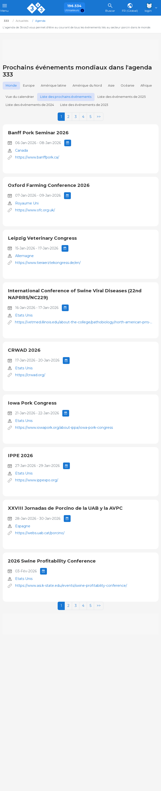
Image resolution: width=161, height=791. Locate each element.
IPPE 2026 (20, 455)
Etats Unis (23, 315)
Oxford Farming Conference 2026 (48, 185)
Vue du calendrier (20, 97)
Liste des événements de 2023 (84, 105)
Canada (21, 150)
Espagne (22, 526)
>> (99, 116)
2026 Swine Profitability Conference (52, 561)
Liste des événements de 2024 (30, 105)
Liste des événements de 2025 (121, 97)
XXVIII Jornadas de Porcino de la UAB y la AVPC (65, 508)
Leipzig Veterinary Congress (42, 238)
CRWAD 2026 (24, 350)
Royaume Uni (27, 203)
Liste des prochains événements (65, 97)
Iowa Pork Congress (32, 403)
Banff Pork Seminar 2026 (38, 133)
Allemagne (24, 256)
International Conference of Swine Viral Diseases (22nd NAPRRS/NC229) (74, 294)
